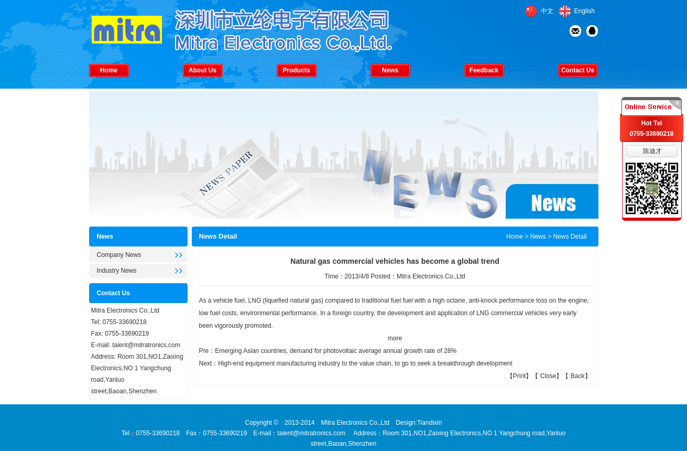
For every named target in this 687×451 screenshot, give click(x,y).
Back (578, 376)
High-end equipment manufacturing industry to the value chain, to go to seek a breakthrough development (365, 363)
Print (519, 376)
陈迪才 (652, 151)
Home (108, 70)
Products (296, 70)
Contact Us (577, 70)
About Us (202, 70)
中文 (547, 11)
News (390, 70)
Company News (119, 255)
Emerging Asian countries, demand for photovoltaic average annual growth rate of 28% (335, 351)
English (584, 11)
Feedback (484, 70)
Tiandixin (429, 422)
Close (548, 376)
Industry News (117, 270)
